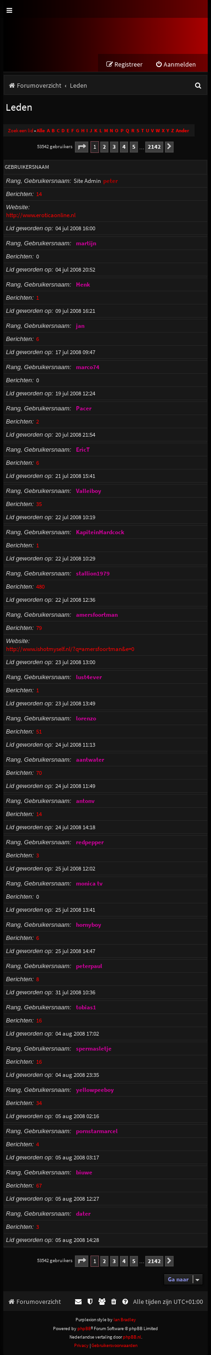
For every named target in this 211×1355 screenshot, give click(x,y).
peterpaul (89, 966)
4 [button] (124, 147)
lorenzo (86, 718)
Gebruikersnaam (27, 166)
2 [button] (104, 147)
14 (39, 194)
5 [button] (134, 147)
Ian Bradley (124, 1320)
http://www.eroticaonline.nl (40, 215)
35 (39, 504)
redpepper (90, 842)
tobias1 (86, 1007)
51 (39, 731)
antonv (85, 801)
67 (39, 1185)
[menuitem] (175, 64)
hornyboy (88, 925)
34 (39, 1103)
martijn (86, 243)
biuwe (84, 1172)
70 (39, 773)
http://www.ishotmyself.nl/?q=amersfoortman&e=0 (70, 649)
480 (40, 586)
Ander (182, 131)
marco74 (87, 367)
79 (39, 628)
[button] (82, 147)
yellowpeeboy (95, 1090)
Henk (83, 284)
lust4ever (89, 677)
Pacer (83, 408)
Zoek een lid (20, 130)
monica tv (89, 883)
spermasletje (94, 1048)
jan (80, 326)
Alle (41, 131)
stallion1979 (93, 573)
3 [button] (114, 147)
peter (110, 181)
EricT (83, 450)
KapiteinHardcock (100, 532)
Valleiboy (88, 491)
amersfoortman (97, 615)
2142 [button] (154, 147)
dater (83, 1214)
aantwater (90, 760)
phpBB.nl (132, 1337)
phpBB (84, 1328)
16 (39, 1020)
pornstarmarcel (97, 1131)
